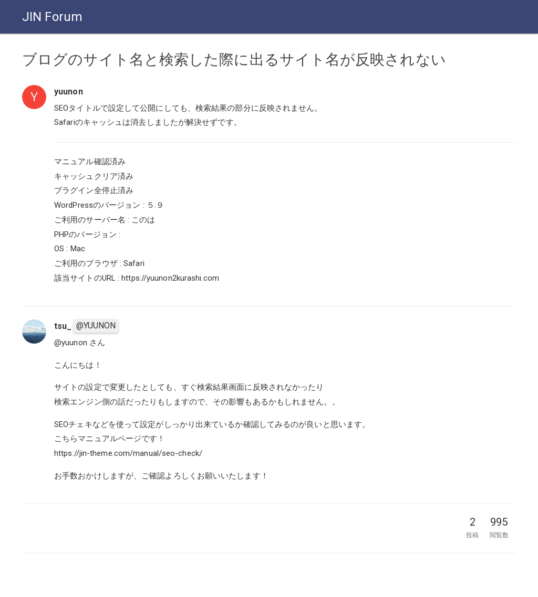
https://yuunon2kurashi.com (170, 278)
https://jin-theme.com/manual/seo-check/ (128, 453)
